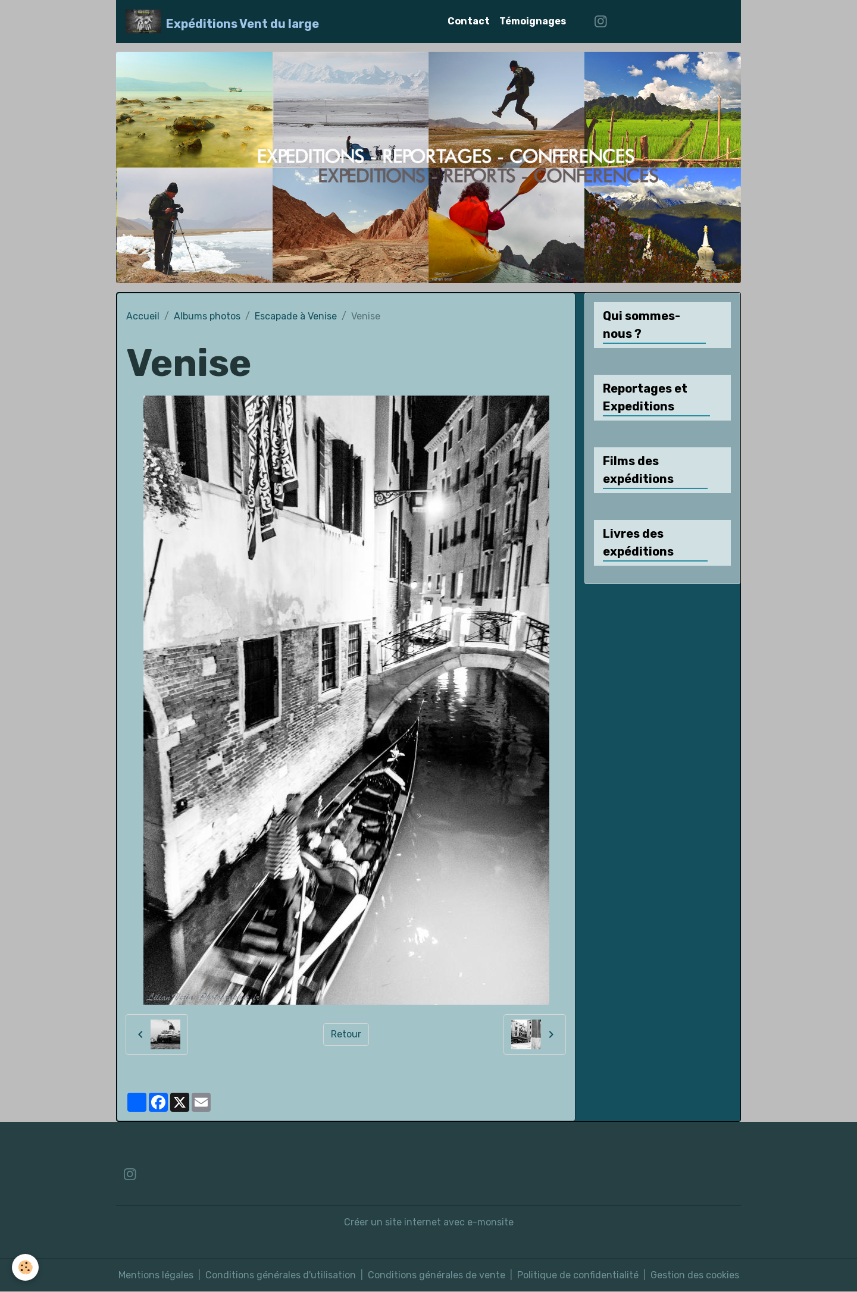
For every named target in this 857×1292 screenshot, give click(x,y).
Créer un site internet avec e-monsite (429, 1222)
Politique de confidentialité (578, 1275)
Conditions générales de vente (436, 1275)
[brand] (222, 21)
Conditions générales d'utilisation (280, 1275)
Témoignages (532, 21)
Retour (346, 1034)
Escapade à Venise (296, 316)
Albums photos (207, 316)
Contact (469, 21)
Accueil (142, 316)
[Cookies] (25, 1267)
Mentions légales (155, 1275)
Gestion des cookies (694, 1275)
